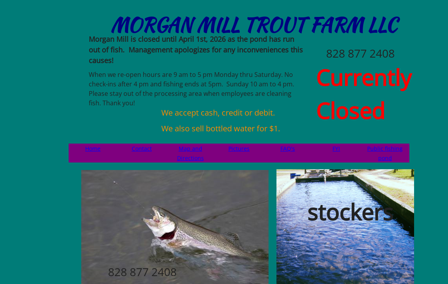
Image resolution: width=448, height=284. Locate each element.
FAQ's (287, 148)
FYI (336, 148)
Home (93, 148)
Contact (142, 148)
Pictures (239, 148)
